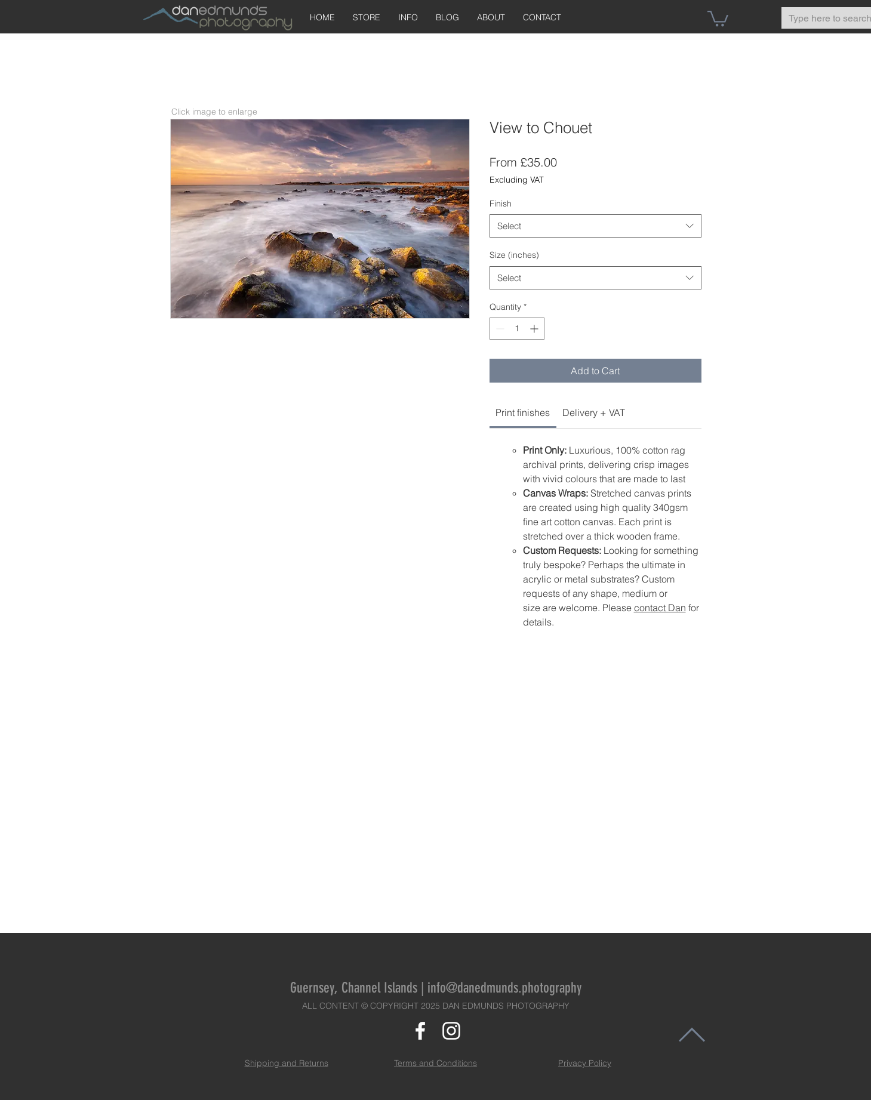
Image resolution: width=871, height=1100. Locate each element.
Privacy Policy (584, 1063)
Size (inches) (514, 254)
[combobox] (595, 226)
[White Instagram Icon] (451, 1031)
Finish (501, 203)
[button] (717, 17)
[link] (522, 412)
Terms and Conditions (435, 1063)
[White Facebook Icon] (420, 1031)
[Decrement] (498, 328)
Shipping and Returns (286, 1063)
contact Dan (660, 608)
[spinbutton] (517, 328)
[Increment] (535, 328)
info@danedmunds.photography (504, 987)
